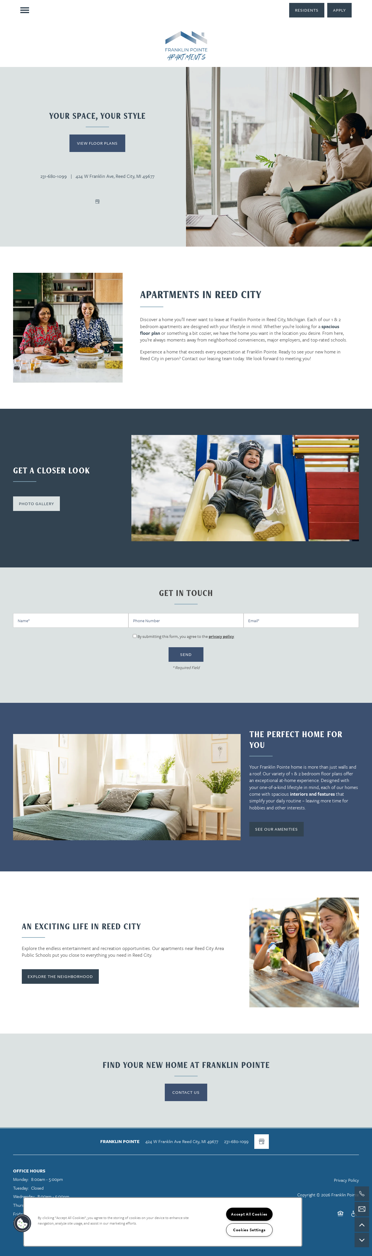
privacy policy (221, 636)
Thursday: (22, 1205)
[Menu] (24, 10)
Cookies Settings (249, 1230)
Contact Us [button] (186, 1092)
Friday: (19, 1214)
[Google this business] (97, 201)
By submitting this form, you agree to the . (186, 636)
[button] (306, 10)
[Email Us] (362, 1209)
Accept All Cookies (249, 1214)
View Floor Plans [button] (97, 143)
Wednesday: (24, 1196)
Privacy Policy (346, 1180)
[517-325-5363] (362, 1193)
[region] (162, 1222)
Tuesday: (21, 1188)
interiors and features (312, 793)
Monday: (21, 1179)
